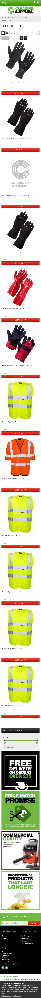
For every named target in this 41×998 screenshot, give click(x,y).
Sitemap (4, 936)
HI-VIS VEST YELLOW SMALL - (11, 535)
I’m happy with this (6, 996)
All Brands (23, 17)
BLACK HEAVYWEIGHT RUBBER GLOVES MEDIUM (15, 195)
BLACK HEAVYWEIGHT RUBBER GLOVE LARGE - (16, 138)
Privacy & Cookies (26, 943)
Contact (4, 938)
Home (14, 17)
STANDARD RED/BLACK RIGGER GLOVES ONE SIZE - (17, 365)
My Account (24, 941)
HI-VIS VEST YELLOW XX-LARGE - (12, 705)
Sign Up (33, 923)
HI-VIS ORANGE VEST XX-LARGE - (12, 478)
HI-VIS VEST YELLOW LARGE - (11, 648)
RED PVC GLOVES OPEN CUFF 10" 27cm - (15, 308)
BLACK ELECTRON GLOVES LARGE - (12, 82)
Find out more (17, 996)
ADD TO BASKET (20, 93)
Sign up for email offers (13, 916)
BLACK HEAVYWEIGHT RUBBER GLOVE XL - (15, 252)
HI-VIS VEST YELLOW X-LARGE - (12, 422)
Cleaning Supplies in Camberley (27, 937)
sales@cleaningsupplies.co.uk (10, 964)
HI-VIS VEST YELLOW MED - (11, 592)
